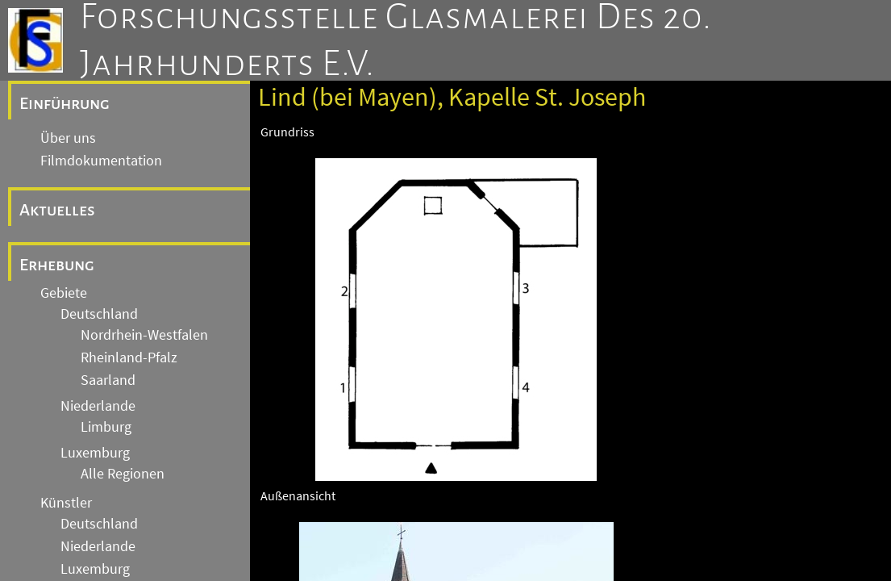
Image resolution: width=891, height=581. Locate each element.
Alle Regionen (122, 474)
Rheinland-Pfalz (129, 357)
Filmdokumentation (101, 160)
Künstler (66, 503)
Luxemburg (95, 453)
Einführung (64, 103)
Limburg (106, 427)
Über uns (68, 138)
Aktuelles (57, 210)
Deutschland (99, 314)
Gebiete (63, 293)
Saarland (108, 380)
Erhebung (56, 265)
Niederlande (97, 406)
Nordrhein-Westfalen (144, 335)
